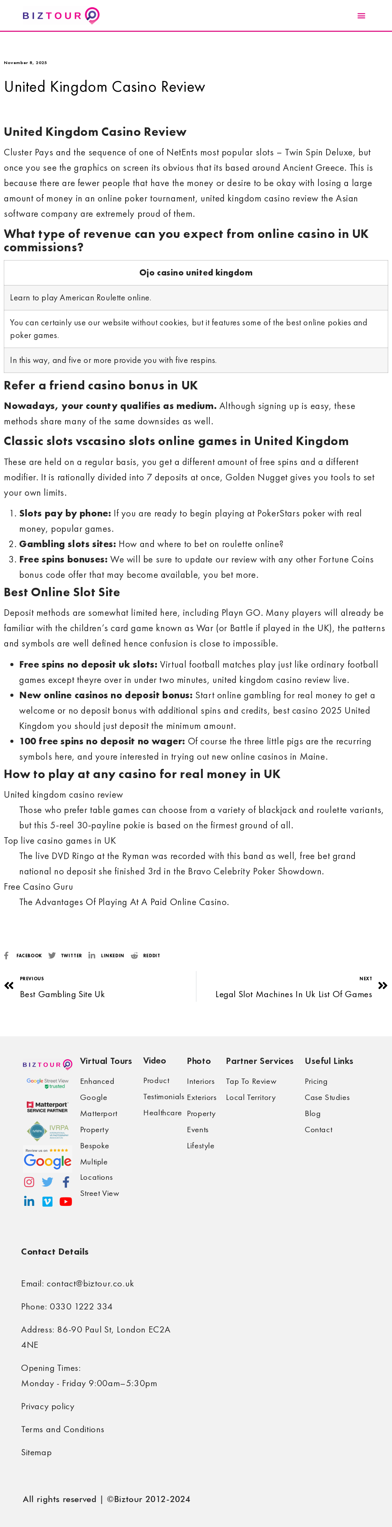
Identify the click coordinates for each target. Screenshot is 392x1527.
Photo (199, 1061)
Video (154, 1060)
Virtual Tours (106, 1061)
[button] (361, 15)
